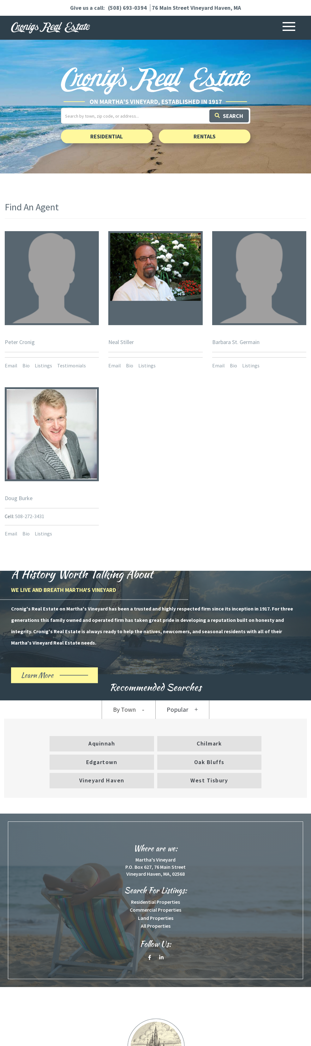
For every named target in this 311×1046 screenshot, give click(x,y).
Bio (26, 365)
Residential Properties (155, 902)
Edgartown (101, 762)
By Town (124, 709)
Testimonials (71, 365)
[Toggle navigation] (289, 27)
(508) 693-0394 (127, 7)
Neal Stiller (121, 342)
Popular (177, 709)
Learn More (48, 676)
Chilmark (209, 743)
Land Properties (155, 918)
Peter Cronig (20, 342)
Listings (43, 365)
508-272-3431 (29, 516)
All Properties (155, 926)
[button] (229, 115)
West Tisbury (209, 780)
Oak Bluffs (209, 762)
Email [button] (11, 365)
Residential (106, 136)
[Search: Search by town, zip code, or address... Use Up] (155, 116)
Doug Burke (19, 498)
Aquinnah (101, 743)
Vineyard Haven (101, 780)
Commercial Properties (155, 910)
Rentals (205, 136)
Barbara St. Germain (236, 342)
